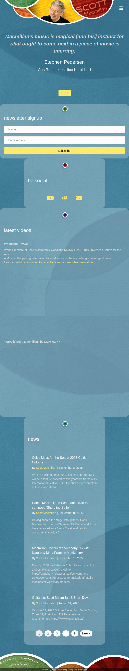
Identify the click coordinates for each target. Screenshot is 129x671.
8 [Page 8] (75, 633)
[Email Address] (64, 140)
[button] (64, 150)
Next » (86, 633)
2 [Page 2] (48, 633)
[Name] (64, 129)
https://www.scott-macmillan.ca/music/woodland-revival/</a (56, 262)
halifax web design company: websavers (69, 669)
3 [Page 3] (57, 633)
